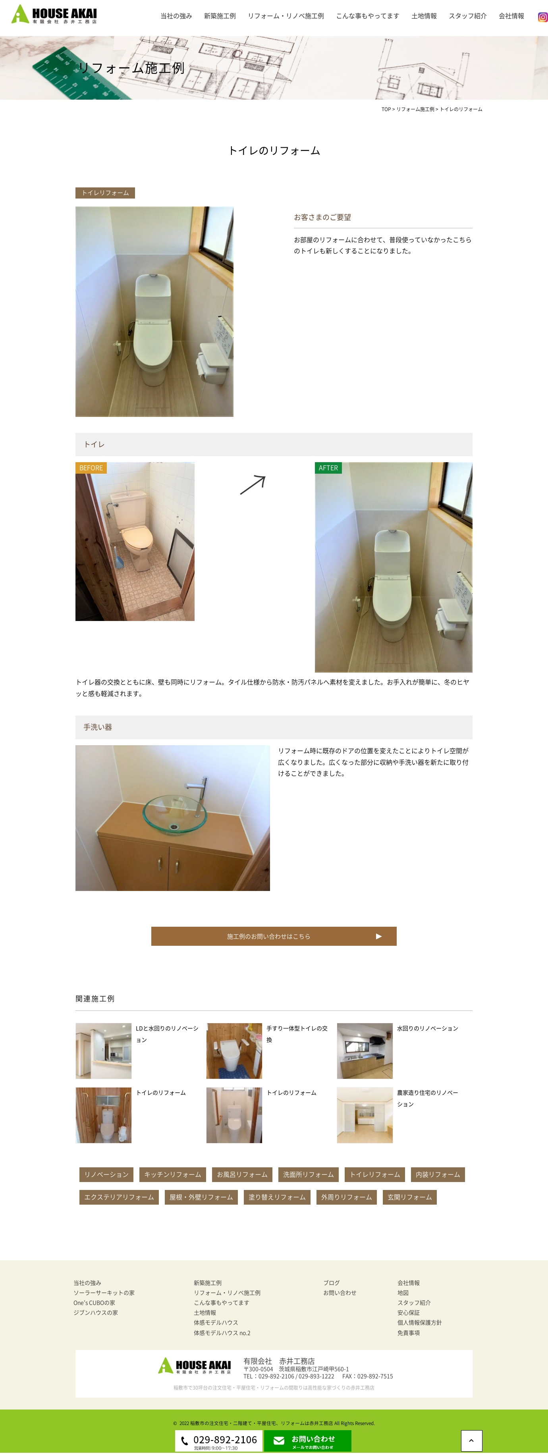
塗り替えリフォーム (277, 1198)
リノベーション (106, 1175)
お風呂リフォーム (242, 1175)
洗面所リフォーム (308, 1175)
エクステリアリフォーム (119, 1198)
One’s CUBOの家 (94, 1304)
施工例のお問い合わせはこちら (267, 937)
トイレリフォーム (374, 1175)
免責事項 (408, 1334)
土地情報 (424, 16)
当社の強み (176, 16)
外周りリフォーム (346, 1198)
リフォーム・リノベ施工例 (286, 16)
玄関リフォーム (410, 1198)
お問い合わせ (340, 1294)
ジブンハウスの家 (95, 1314)
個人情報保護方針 (419, 1324)
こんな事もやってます (367, 16)
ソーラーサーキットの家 (104, 1294)
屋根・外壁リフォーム (201, 1198)
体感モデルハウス (216, 1324)
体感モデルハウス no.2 (222, 1334)
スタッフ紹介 (468, 16)
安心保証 (408, 1314)
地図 (403, 1294)
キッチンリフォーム (172, 1175)
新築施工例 (220, 16)
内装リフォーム (438, 1175)
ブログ (331, 1284)
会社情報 (511, 16)
